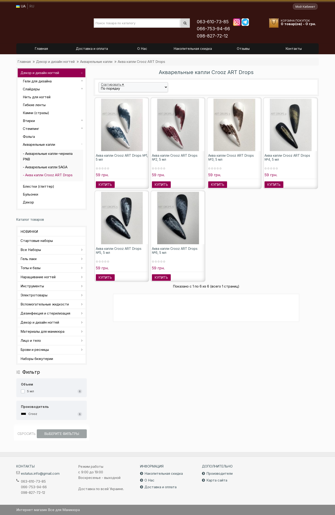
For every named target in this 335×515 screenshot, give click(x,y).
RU (31, 6)
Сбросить (26, 434)
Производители (219, 473)
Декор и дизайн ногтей (55, 61)
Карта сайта (216, 480)
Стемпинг (31, 128)
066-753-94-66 (213, 28)
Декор (28, 202)
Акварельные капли (96, 61)
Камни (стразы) (36, 113)
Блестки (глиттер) (38, 186)
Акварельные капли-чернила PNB (48, 156)
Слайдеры (31, 89)
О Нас (149, 480)
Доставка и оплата (160, 487)
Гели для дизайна (37, 81)
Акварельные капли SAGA (46, 167)
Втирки (29, 121)
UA (21, 6)
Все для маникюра (46, 25)
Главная (24, 61)
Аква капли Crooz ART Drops (141, 61)
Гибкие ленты (34, 105)
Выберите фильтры (61, 434)
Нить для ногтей (36, 97)
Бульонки (30, 194)
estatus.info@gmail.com (40, 473)
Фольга (29, 136)
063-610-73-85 (213, 21)
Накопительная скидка (163, 473)
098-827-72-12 (212, 36)
